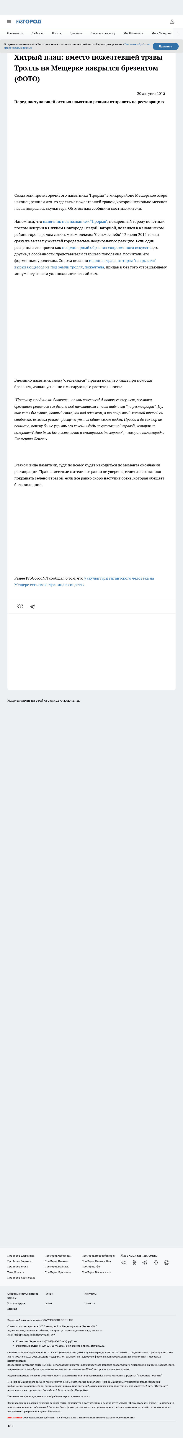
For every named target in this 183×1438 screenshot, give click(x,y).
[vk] (20, 606)
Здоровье (76, 33)
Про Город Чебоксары (58, 1255)
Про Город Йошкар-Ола (96, 1261)
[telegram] (33, 606)
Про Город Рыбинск (57, 1266)
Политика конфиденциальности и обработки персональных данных (48, 1396)
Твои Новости (15, 1272)
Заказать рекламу (103, 33)
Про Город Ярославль (58, 1272)
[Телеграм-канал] (145, 1262)
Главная (12, 1308)
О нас (49, 1293)
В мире (57, 33)
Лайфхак (38, 33)
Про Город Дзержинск (20, 1255)
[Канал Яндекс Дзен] (155, 1262)
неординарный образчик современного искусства (107, 247)
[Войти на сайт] (172, 21)
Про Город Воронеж (19, 1261)
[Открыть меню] (9, 21)
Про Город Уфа (91, 1266)
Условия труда (16, 1303)
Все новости (15, 33)
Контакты (90, 1293)
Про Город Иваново (57, 1261)
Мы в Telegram (162, 33)
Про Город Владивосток (96, 1272)
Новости (90, 1303)
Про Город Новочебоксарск (98, 1255)
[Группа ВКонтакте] (123, 1262)
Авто (49, 1303)
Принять (165, 46)
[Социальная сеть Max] (166, 1262)
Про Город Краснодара (21, 1277)
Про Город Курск (17, 1266)
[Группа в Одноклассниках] (134, 1262)
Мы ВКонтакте (133, 33)
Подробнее (82, 1390)
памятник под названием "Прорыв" (75, 221)
